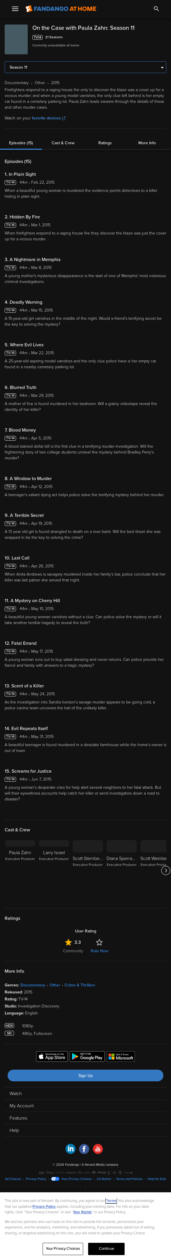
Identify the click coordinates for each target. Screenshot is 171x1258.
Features (18, 1118)
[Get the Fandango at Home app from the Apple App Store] (52, 1057)
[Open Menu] (15, 9)
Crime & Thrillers (79, 985)
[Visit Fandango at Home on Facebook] (84, 1152)
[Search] (156, 9)
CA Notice (104, 1179)
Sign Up (85, 1075)
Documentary (32, 985)
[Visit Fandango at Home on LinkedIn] (70, 1152)
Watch (16, 1094)
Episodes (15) (21, 142)
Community (73, 950)
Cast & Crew (63, 142)
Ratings (105, 142)
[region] (85, 1225)
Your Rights (82, 1212)
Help (14, 1130)
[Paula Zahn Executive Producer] (20, 870)
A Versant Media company (100, 1165)
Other (55, 985)
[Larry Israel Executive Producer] (54, 870)
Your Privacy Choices (76, 1179)
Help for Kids (157, 1179)
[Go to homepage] (61, 9)
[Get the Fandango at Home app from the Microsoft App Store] (121, 1057)
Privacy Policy (36, 1179)
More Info (147, 142)
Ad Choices (13, 1179)
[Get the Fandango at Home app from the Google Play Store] (87, 1057)
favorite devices (48, 118)
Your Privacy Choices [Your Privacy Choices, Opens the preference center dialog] (63, 1248)
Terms (111, 1200)
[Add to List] (163, 37)
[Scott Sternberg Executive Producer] (87, 870)
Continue (106, 1248)
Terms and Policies (129, 1179)
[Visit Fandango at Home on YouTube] (98, 1152)
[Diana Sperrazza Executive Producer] (121, 870)
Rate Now (99, 950)
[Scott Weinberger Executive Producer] (155, 870)
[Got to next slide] (165, 870)
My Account (22, 1106)
